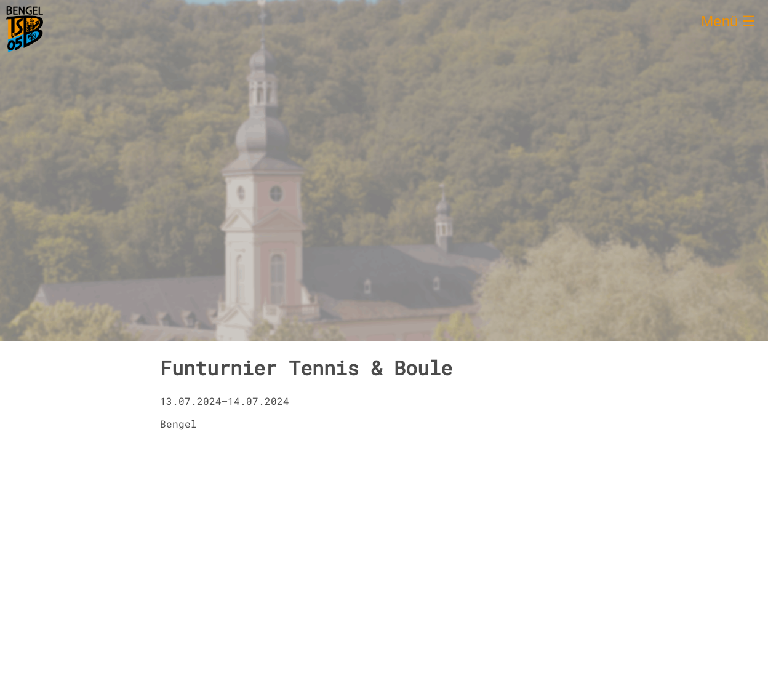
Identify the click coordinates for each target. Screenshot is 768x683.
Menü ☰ (728, 21)
